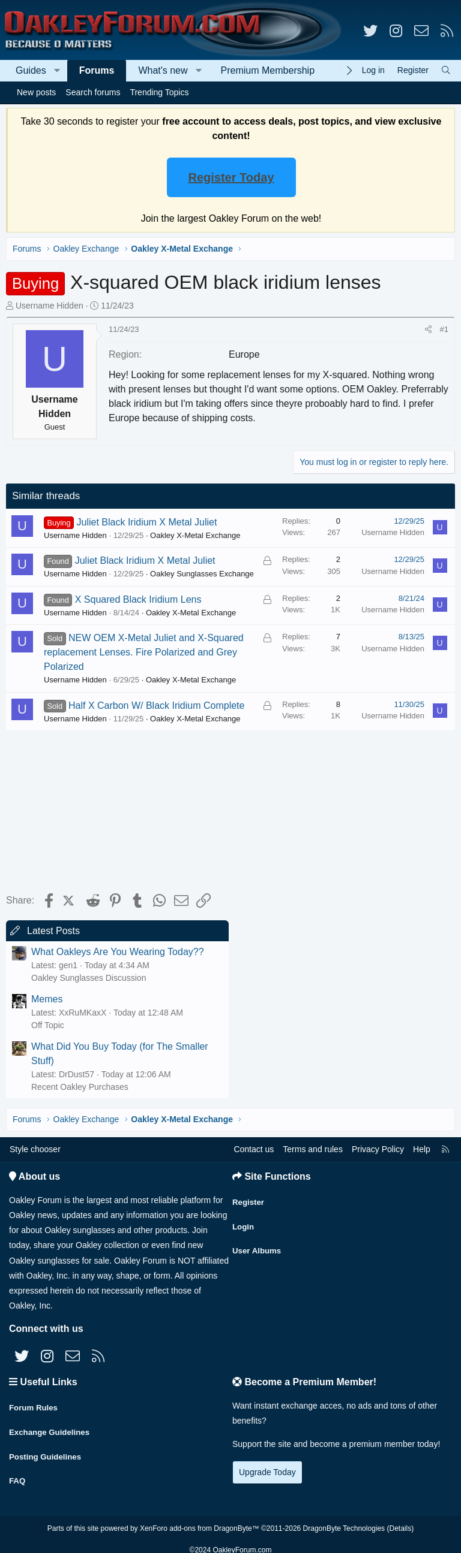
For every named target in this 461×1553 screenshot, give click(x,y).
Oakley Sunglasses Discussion (88, 978)
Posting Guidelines (47, 1451)
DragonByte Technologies (344, 1519)
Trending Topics (159, 92)
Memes (46, 999)
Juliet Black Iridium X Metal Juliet (147, 522)
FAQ (17, 1474)
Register (249, 1199)
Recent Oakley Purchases (79, 1087)
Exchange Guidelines (51, 1428)
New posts (36, 92)
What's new (162, 70)
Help (421, 1149)
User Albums (258, 1245)
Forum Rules (35, 1404)
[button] (57, 70)
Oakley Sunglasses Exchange (202, 573)
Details (400, 1519)
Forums (97, 70)
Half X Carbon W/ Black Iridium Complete (156, 705)
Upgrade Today (267, 1472)
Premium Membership (268, 70)
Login (243, 1222)
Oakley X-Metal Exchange (195, 535)
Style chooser (35, 1149)
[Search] (446, 70)
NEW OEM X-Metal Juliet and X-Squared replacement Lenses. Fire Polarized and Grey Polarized (144, 652)
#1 (444, 329)
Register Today (231, 177)
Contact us (254, 1149)
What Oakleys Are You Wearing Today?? (117, 952)
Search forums (92, 92)
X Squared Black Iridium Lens (138, 599)
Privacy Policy (378, 1149)
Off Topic (47, 1025)
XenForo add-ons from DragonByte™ (199, 1519)
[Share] (428, 329)
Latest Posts (53, 931)
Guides (31, 70)
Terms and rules (313, 1149)
